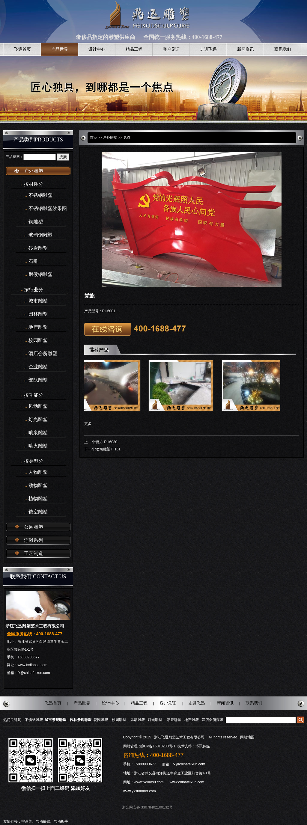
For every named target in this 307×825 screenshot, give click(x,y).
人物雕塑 (38, 472)
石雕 (33, 261)
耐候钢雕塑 (40, 274)
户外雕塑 (33, 171)
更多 (87, 424)
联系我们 (282, 49)
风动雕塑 (38, 406)
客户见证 (171, 49)
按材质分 (33, 184)
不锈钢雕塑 (40, 195)
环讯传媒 (202, 746)
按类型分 (33, 461)
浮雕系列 (33, 540)
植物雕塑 (38, 498)
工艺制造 (33, 553)
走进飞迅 (208, 49)
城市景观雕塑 (55, 720)
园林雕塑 (38, 314)
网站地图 (247, 737)
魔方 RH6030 (106, 442)
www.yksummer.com (139, 791)
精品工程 (134, 49)
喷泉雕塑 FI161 (108, 449)
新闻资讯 (245, 49)
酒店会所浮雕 (212, 720)
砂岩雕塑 (38, 248)
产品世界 (59, 49)
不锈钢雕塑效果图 (47, 208)
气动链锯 (43, 821)
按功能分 (33, 395)
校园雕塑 (38, 340)
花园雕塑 (101, 720)
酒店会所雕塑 (42, 353)
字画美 (26, 821)
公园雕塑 (33, 527)
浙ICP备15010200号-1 (157, 746)
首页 (93, 137)
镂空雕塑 (38, 511)
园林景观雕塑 (80, 720)
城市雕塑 (38, 300)
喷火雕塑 (38, 446)
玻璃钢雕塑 (40, 235)
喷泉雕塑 (38, 432)
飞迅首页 (22, 49)
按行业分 (33, 289)
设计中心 (96, 49)
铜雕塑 (35, 221)
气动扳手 (61, 821)
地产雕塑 (38, 327)
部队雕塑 (38, 380)
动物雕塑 (38, 485)
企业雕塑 (38, 366)
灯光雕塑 (38, 419)
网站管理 (130, 746)
